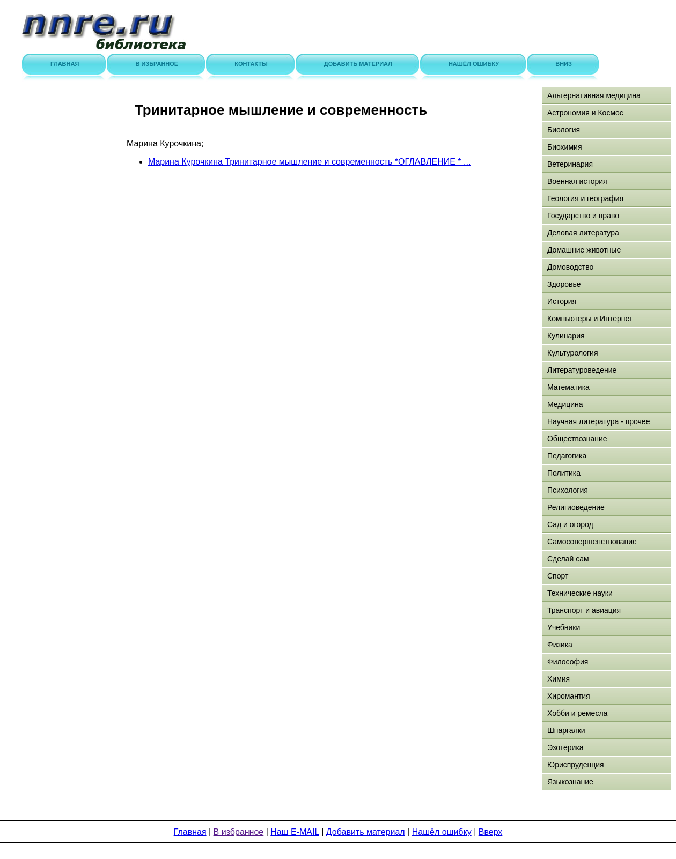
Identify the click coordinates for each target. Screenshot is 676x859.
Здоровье (564, 284)
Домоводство (570, 267)
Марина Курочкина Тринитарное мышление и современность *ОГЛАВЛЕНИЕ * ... (309, 161)
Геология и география (585, 198)
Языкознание (570, 781)
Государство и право (583, 215)
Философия (567, 661)
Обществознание (577, 438)
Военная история (577, 181)
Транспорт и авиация (584, 610)
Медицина (565, 404)
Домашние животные (584, 250)
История (561, 301)
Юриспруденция (575, 764)
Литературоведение (581, 370)
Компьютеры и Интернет (590, 318)
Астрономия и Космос (585, 112)
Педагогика (566, 455)
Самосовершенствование (592, 541)
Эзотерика (565, 747)
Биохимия (564, 147)
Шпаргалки (566, 730)
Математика (568, 387)
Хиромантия (568, 696)
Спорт (557, 576)
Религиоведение (576, 507)
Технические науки (580, 593)
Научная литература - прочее (598, 421)
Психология (567, 490)
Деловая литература (583, 232)
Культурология (572, 353)
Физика (559, 644)
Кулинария (566, 335)
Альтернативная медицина (594, 95)
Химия (558, 679)
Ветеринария (570, 164)
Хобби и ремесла (577, 713)
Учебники (563, 627)
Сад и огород (570, 524)
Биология (563, 129)
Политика (564, 473)
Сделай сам (568, 558)
